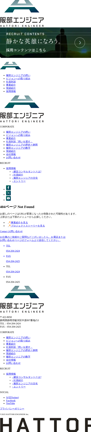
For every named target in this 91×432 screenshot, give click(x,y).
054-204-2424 (13, 271)
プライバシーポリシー (12, 408)
